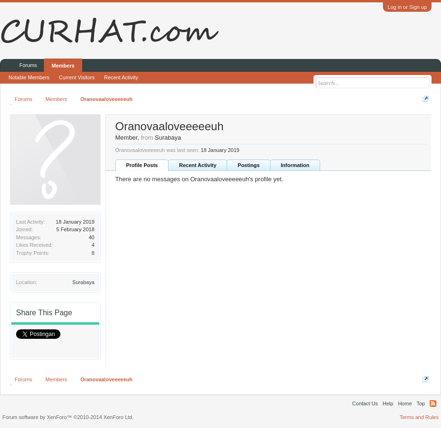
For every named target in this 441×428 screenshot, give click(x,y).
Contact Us (365, 403)
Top (420, 403)
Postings (248, 165)
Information (295, 165)
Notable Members (29, 77)
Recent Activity (197, 165)
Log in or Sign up (407, 7)
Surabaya (83, 282)
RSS (433, 403)
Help (387, 403)
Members (62, 65)
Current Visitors (77, 77)
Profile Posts (142, 165)
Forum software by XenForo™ (68, 417)
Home (405, 403)
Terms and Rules (419, 417)
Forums (28, 65)
